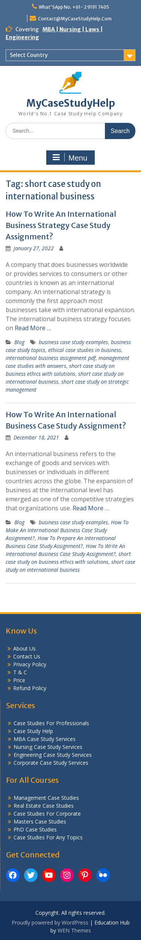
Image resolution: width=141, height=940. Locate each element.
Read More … (33, 328)
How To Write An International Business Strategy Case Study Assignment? (61, 225)
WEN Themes (74, 930)
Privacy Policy (29, 664)
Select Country (29, 55)
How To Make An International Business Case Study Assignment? (67, 530)
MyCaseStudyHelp (70, 103)
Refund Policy (29, 688)
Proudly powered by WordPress (50, 922)
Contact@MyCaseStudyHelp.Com (75, 18)
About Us (24, 648)
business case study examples (73, 342)
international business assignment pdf (51, 357)
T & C (20, 672)
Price (19, 680)
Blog (19, 342)
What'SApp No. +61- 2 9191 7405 (74, 7)
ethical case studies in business (84, 350)
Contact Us (26, 656)
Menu (69, 157)
